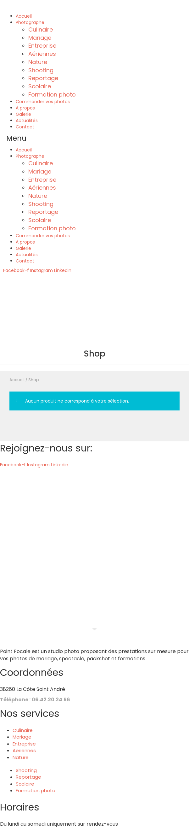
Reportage (43, 78)
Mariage (39, 38)
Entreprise (42, 46)
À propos (25, 108)
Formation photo (52, 94)
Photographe (30, 22)
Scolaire (39, 86)
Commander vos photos (43, 101)
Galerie (23, 114)
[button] (94, 138)
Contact (25, 127)
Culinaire (40, 29)
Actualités (27, 120)
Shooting (40, 70)
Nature (37, 62)
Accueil (24, 16)
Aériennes (42, 54)
